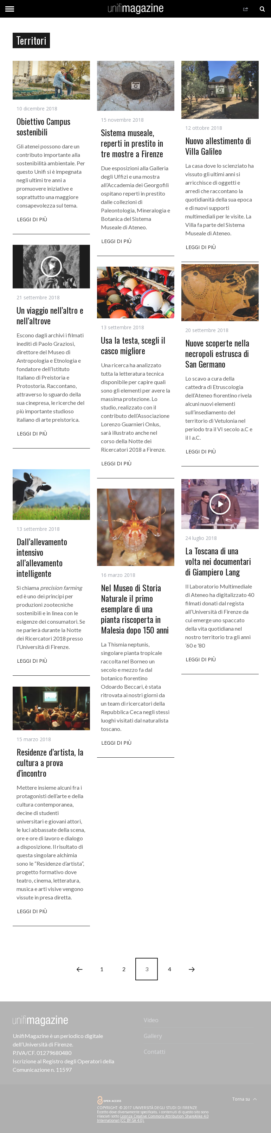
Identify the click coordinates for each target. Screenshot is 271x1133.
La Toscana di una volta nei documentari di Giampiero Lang (218, 561)
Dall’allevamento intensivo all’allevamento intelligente (42, 557)
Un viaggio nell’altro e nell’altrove (50, 315)
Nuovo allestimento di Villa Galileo (218, 145)
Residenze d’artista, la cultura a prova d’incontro (50, 762)
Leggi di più (32, 220)
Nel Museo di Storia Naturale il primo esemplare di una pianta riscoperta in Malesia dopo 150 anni (135, 608)
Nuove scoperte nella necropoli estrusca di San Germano (217, 353)
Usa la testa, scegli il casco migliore (133, 345)
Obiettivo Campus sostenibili (43, 126)
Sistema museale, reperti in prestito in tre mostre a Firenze (132, 143)
